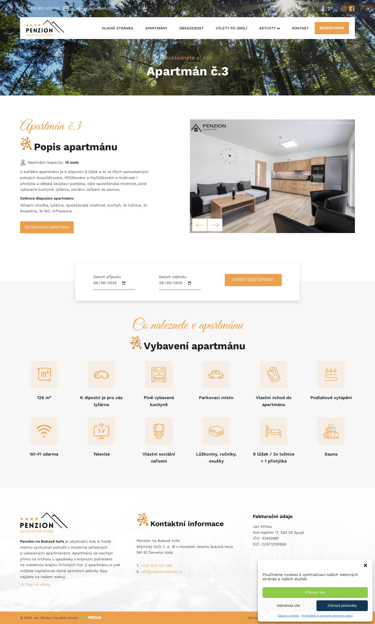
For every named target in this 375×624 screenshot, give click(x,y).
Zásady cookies (288, 615)
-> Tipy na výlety (35, 584)
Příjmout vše (315, 592)
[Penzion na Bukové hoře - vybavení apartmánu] (272, 232)
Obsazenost (191, 28)
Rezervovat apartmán (47, 227)
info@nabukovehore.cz (91, 8)
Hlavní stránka (117, 28)
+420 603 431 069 (43, 8)
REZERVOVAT (332, 28)
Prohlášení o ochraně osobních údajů (327, 615)
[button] (365, 565)
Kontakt (300, 28)
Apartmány (156, 28)
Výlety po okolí (231, 28)
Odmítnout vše (288, 605)
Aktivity (269, 28)
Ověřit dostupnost (253, 280)
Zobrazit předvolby (342, 605)
